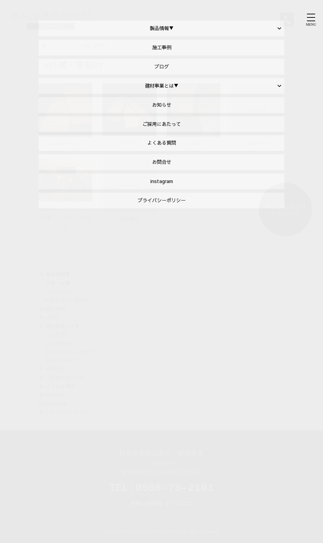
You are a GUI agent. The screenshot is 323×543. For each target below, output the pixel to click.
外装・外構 (57, 283)
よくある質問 (60, 386)
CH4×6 (129, 142)
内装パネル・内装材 (67, 300)
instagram (52, 403)
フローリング (59, 291)
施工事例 (55, 308)
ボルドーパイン (62, 360)
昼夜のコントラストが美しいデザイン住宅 (65, 217)
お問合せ (55, 394)
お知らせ (55, 368)
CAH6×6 (129, 218)
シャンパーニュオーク (69, 351)
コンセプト (57, 334)
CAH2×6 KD (65, 143)
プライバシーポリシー (69, 412)
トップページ (56, 45)
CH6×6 (193, 143)
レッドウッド (59, 343)
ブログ (53, 317)
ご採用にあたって (65, 377)
